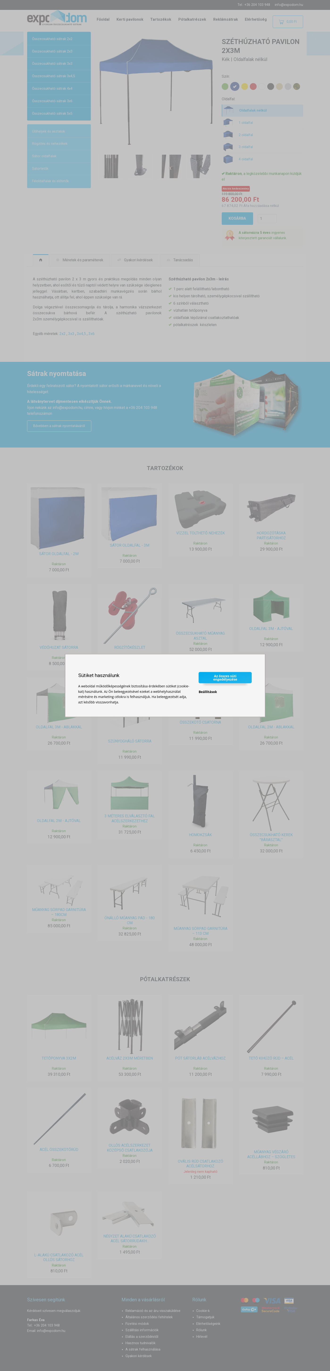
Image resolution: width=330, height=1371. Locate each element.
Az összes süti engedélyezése (225, 677)
